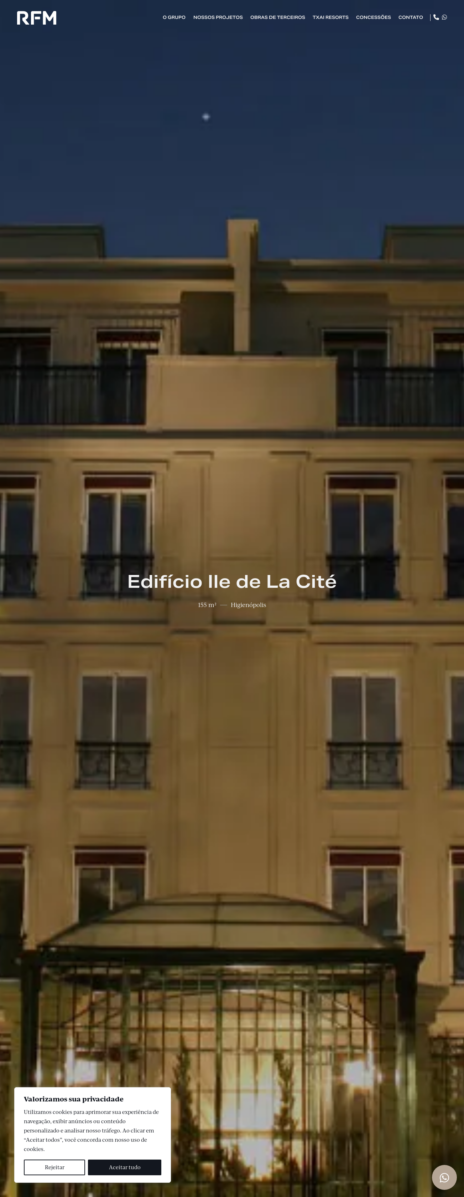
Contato (410, 17)
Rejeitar (54, 1167)
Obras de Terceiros (277, 17)
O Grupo (174, 17)
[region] (92, 1135)
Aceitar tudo (125, 1167)
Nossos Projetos (218, 17)
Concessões (373, 17)
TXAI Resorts (331, 17)
